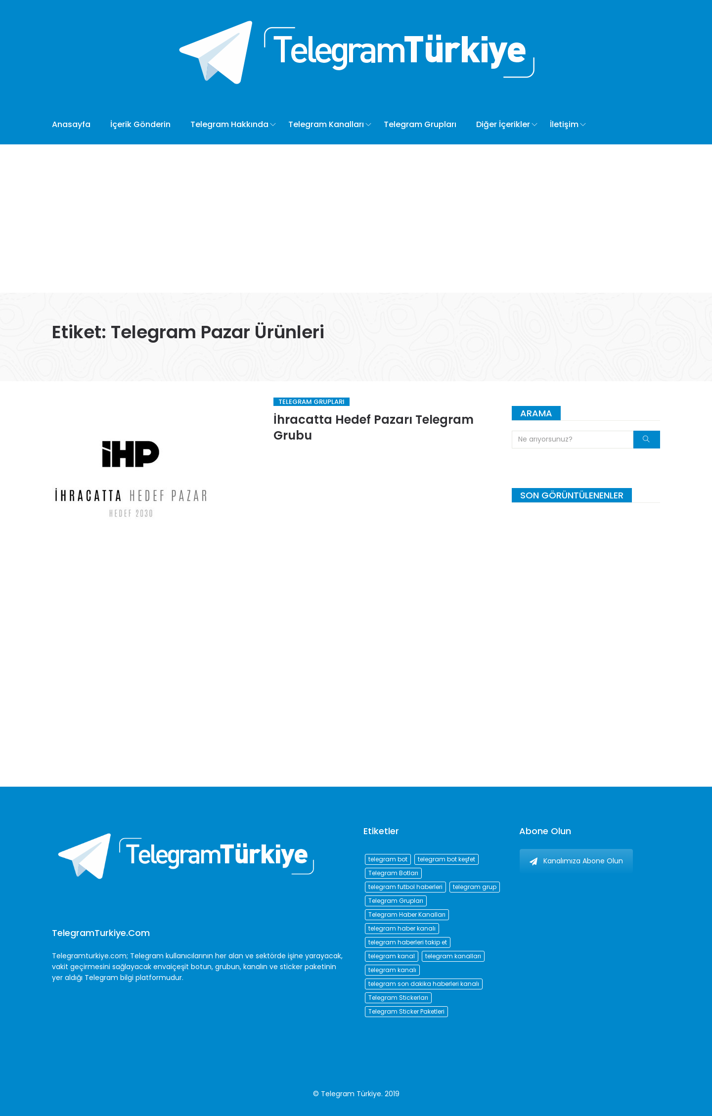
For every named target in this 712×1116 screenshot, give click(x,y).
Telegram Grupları (420, 124)
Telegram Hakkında (229, 124)
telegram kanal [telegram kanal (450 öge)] (391, 956)
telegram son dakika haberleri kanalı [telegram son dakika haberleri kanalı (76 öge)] (423, 984)
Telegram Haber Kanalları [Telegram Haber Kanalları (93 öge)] (406, 914)
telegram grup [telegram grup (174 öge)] (474, 887)
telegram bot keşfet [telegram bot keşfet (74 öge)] (446, 859)
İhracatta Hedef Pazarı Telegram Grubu (373, 427)
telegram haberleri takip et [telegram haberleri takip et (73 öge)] (407, 942)
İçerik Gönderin (140, 124)
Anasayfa (71, 124)
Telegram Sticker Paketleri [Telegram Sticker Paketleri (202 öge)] (406, 1011)
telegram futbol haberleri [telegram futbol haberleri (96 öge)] (405, 887)
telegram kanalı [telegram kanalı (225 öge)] (392, 970)
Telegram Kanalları (326, 124)
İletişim (564, 124)
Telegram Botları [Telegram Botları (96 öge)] (393, 873)
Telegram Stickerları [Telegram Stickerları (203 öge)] (398, 997)
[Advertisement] (356, 218)
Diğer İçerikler (503, 124)
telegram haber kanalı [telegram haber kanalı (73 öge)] (402, 928)
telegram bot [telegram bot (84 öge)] (387, 859)
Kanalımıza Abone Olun (576, 861)
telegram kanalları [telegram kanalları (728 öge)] (453, 956)
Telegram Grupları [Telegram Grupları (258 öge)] (395, 900)
